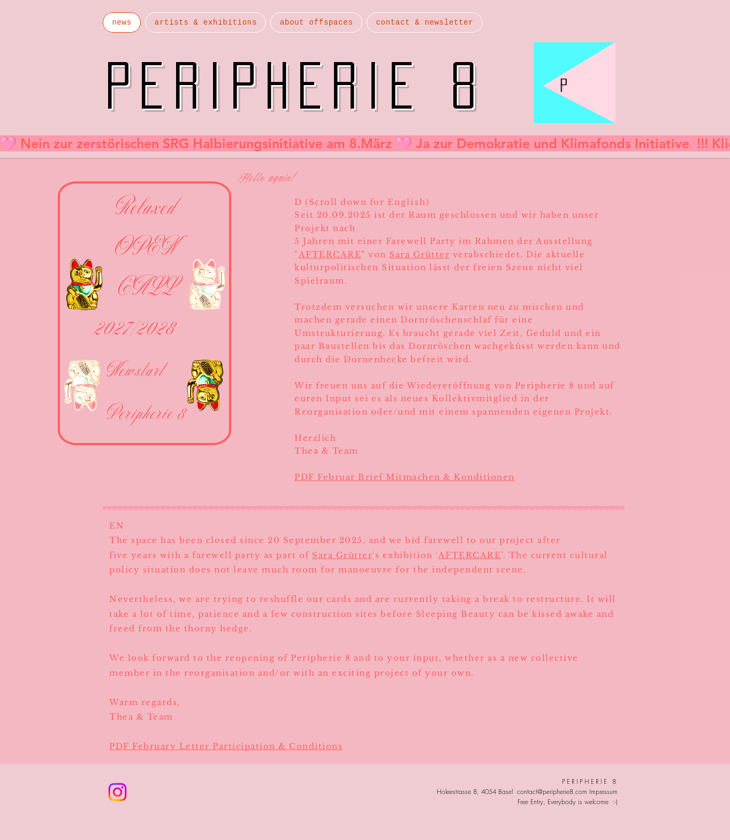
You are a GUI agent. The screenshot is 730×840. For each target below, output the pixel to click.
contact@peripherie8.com (552, 791)
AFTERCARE (330, 254)
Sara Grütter (419, 254)
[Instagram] (117, 792)
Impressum (603, 791)
